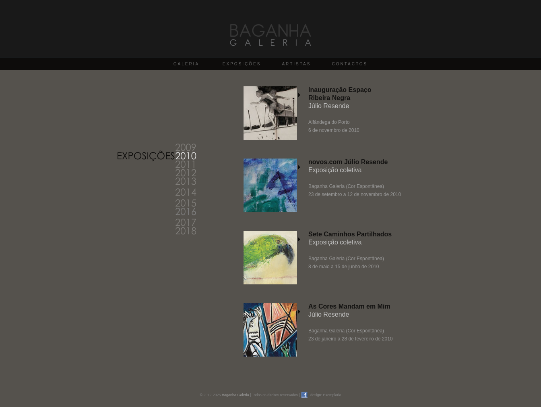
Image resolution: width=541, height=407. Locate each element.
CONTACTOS (350, 64)
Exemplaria (332, 395)
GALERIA (186, 64)
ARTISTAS (296, 64)
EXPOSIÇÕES (242, 64)
